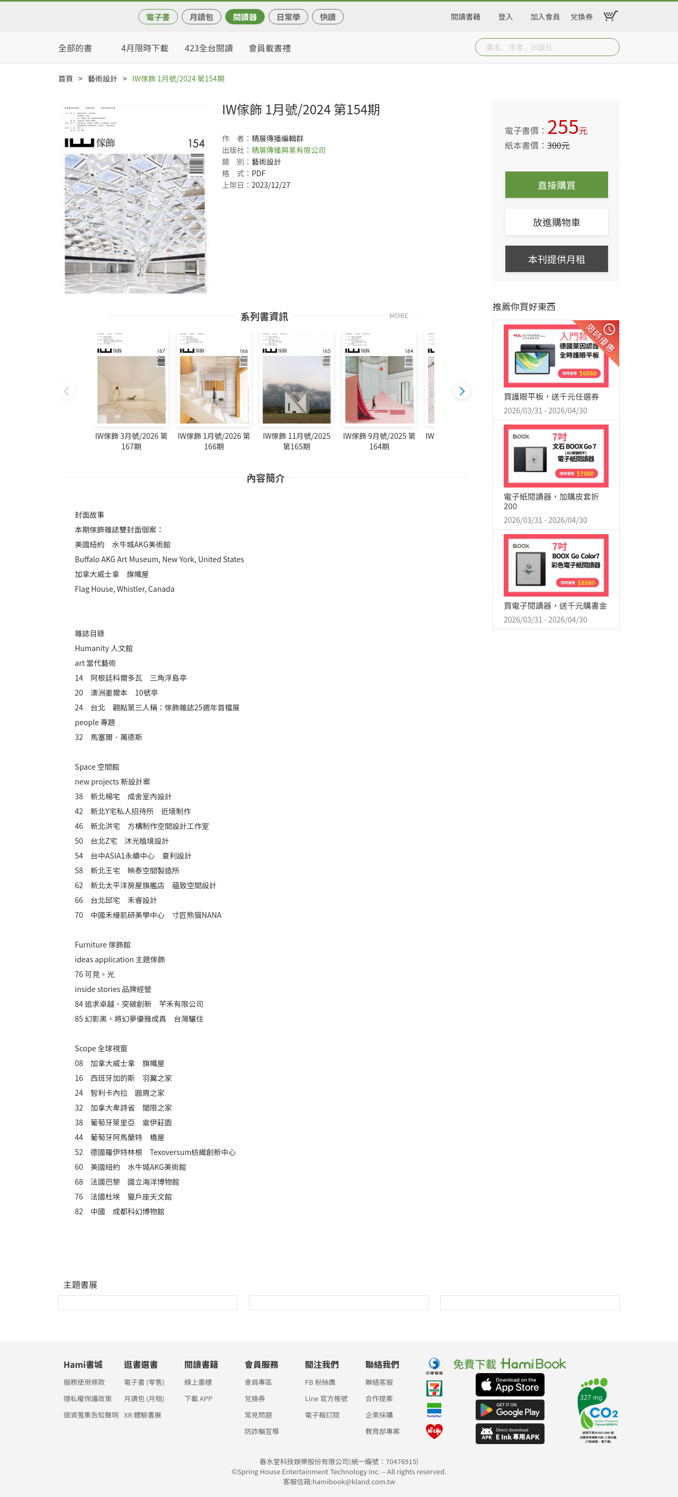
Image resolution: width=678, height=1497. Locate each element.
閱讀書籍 (465, 15)
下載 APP (198, 1398)
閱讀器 (245, 16)
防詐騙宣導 (262, 1431)
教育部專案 (382, 1431)
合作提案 (379, 1398)
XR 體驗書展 (143, 1415)
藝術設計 (103, 78)
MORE (398, 315)
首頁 (65, 78)
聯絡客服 (379, 1382)
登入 (505, 15)
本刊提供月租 (556, 259)
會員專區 (258, 1382)
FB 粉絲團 (320, 1382)
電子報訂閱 (322, 1415)
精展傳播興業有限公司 (289, 150)
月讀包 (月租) (144, 1398)
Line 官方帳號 (326, 1398)
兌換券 (581, 15)
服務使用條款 (84, 1382)
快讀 (328, 16)
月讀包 (201, 16)
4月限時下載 (144, 47)
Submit (610, 47)
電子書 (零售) (144, 1382)
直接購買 (557, 185)
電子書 (158, 16)
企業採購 (379, 1415)
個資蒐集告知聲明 (91, 1415)
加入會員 (545, 15)
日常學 (288, 16)
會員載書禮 (269, 47)
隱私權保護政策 (88, 1398)
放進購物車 (557, 222)
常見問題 (258, 1415)
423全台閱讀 (209, 47)
